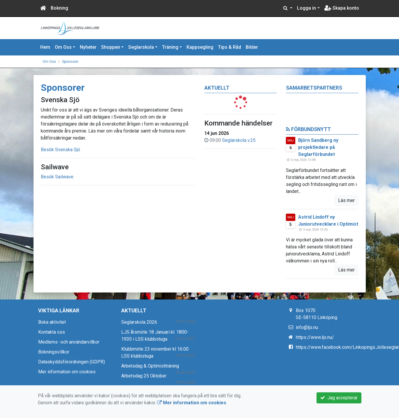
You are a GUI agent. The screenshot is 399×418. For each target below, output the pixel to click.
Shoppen (110, 47)
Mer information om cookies (67, 372)
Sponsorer (70, 62)
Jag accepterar (339, 397)
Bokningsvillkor (53, 352)
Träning (170, 47)
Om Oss (63, 47)
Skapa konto (341, 8)
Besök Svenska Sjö (60, 149)
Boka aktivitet (52, 322)
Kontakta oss (51, 332)
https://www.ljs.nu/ (315, 337)
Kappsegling (200, 47)
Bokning (59, 8)
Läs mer (346, 200)
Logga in (306, 8)
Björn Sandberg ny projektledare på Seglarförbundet (318, 147)
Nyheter (88, 47)
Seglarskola (141, 47)
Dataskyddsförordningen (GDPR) (71, 362)
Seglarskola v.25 (239, 140)
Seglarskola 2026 (139, 322)
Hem (45, 47)
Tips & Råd (229, 47)
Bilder (252, 47)
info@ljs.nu (307, 327)
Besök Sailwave (57, 177)
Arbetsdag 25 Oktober (143, 376)
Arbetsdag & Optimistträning (150, 366)
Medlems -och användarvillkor (68, 342)
